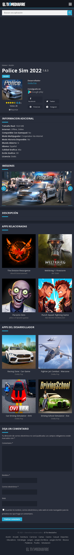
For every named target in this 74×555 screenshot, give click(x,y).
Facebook (31, 99)
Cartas (41, 537)
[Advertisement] (37, 40)
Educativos (11, 540)
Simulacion (45, 543)
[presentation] (4, 189)
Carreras (33, 537)
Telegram (48, 108)
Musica (66, 540)
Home (4, 65)
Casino (48, 537)
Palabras (28, 543)
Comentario (7, 444)
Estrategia (22, 540)
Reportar (13, 109)
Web (4, 499)
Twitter (50, 101)
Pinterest (34, 109)
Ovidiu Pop (32, 83)
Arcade (15, 537)
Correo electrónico (10, 487)
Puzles (37, 543)
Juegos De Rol (55, 540)
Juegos (30, 540)
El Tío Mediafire (50, 533)
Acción (11, 65)
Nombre (6, 476)
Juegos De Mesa (41, 540)
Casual (56, 537)
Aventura (24, 537)
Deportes (64, 537)
